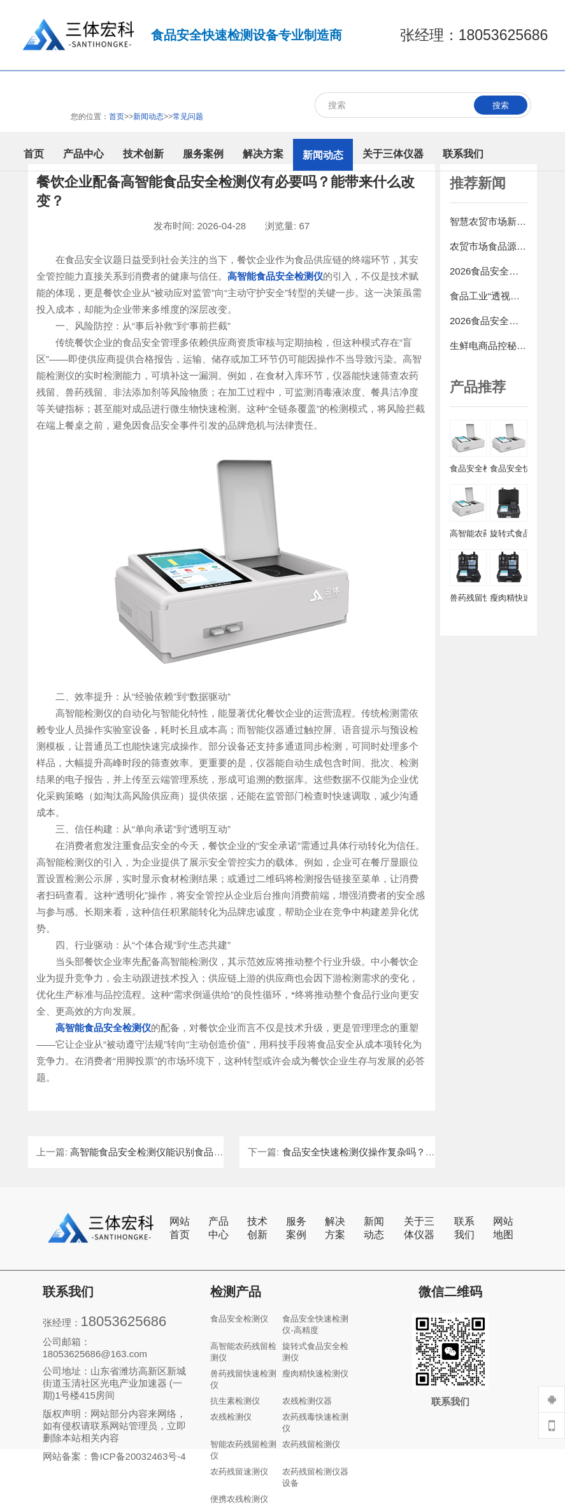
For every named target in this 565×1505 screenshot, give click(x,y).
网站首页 (179, 1228)
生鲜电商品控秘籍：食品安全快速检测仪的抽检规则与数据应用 (488, 345)
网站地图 (503, 1228)
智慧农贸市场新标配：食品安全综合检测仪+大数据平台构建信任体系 (488, 221)
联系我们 (464, 1228)
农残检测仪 (231, 1417)
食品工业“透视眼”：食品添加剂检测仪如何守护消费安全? (488, 295)
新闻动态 (374, 1228)
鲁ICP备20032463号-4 (138, 1456)
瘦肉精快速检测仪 (315, 1373)
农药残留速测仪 (239, 1471)
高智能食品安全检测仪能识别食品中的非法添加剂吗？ (184, 1151)
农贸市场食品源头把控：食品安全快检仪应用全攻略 (488, 246)
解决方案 (335, 1228)
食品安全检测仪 (239, 1318)
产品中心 (218, 1228)
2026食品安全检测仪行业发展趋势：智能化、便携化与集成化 (488, 320)
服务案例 (296, 1228)
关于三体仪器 (419, 1228)
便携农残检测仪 (239, 1499)
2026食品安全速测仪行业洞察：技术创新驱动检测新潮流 (488, 271)
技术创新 (257, 1228)
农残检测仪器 (307, 1401)
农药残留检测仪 (311, 1444)
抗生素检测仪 (235, 1401)
